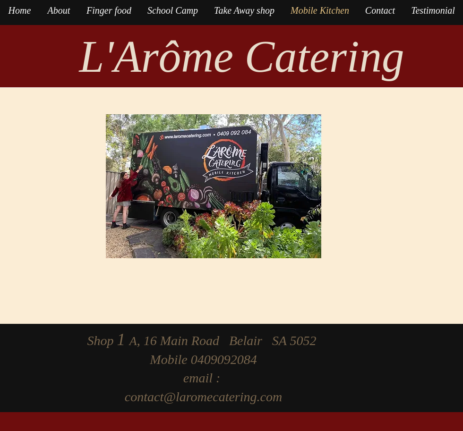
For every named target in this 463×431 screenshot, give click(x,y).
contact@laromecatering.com (203, 396)
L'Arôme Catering (241, 57)
